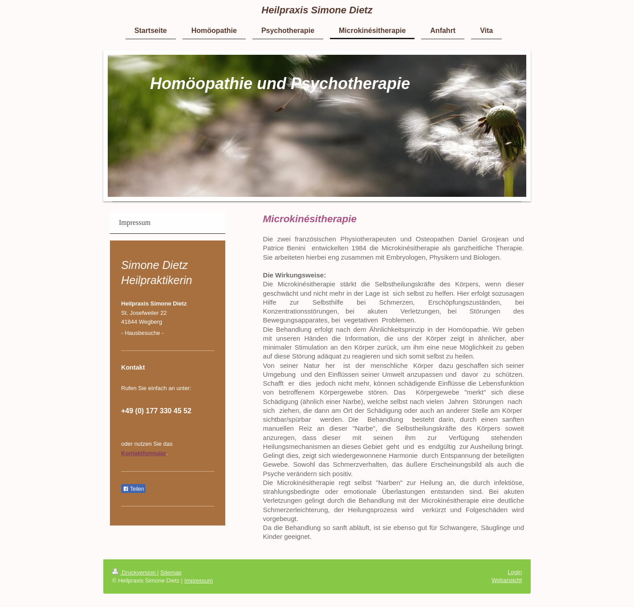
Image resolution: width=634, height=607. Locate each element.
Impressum (198, 580)
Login (515, 572)
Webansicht (507, 580)
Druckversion (134, 572)
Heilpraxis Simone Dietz (316, 10)
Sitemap (171, 572)
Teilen (133, 489)
